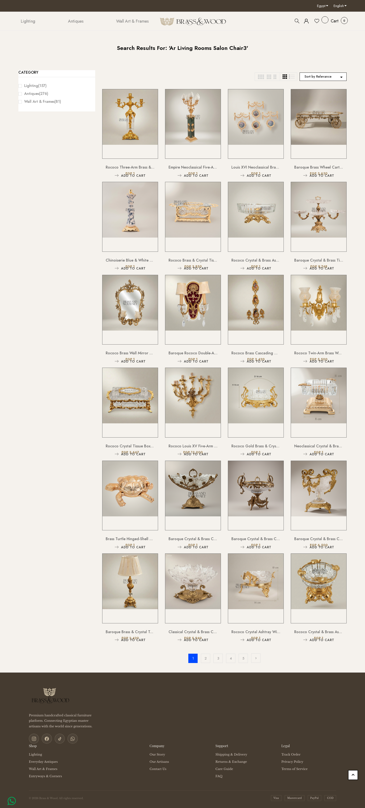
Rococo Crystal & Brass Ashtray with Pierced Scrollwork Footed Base (255, 260)
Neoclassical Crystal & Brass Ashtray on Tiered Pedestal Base (318, 446)
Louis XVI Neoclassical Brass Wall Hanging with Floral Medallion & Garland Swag (255, 167)
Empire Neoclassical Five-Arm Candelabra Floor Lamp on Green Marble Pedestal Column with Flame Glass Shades (193, 167)
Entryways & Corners (45, 775)
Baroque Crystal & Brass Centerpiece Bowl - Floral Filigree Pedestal (193, 539)
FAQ (219, 775)
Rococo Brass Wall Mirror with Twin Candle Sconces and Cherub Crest (130, 353)
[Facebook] (45, 738)
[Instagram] (33, 738)
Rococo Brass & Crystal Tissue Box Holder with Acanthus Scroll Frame (193, 260)
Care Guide (224, 768)
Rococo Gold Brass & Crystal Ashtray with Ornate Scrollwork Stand (255, 446)
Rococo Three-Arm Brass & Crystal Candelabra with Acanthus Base (130, 167)
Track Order (291, 754)
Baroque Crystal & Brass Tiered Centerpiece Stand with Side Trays (318, 260)
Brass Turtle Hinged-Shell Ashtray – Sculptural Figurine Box (130, 539)
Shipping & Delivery (231, 754)
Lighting (35, 85)
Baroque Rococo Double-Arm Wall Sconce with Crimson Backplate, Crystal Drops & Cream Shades (193, 353)
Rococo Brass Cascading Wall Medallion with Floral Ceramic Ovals (255, 353)
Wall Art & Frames (42, 101)
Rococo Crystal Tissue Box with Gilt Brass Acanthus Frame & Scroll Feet (130, 446)
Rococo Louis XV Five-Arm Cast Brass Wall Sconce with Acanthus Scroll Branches (193, 446)
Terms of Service (294, 768)
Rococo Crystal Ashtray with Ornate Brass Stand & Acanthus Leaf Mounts (255, 632)
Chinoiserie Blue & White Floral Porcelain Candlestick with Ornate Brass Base (130, 260)
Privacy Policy (292, 761)
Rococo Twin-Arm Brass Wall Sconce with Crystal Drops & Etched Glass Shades (318, 353)
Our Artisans (159, 761)
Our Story (157, 754)
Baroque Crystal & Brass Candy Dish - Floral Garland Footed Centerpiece (318, 539)
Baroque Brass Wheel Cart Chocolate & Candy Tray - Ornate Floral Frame (318, 167)
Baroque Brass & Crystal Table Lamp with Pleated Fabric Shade (130, 632)
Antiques (36, 93)
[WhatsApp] (69, 738)
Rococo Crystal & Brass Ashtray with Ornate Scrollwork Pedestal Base (318, 632)
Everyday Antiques (43, 761)
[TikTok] (57, 738)
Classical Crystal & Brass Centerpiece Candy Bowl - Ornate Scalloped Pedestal (193, 632)
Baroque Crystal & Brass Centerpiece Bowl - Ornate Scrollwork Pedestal (255, 539)
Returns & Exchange (231, 761)
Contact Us (157, 768)
